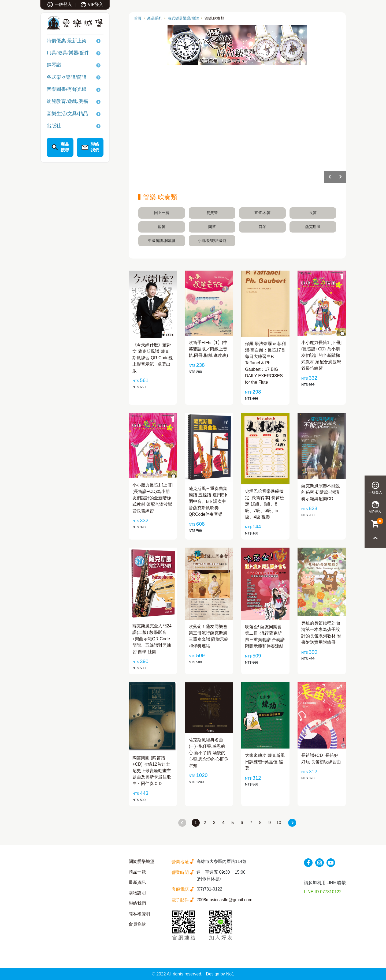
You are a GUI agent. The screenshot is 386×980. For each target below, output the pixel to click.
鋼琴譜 (54, 65)
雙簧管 (212, 213)
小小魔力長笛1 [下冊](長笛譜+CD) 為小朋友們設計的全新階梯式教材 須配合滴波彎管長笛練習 (321, 355)
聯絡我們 (137, 903)
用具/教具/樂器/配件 (68, 52)
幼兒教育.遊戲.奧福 (67, 101)
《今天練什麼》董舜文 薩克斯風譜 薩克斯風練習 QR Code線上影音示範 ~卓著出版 (152, 358)
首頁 (138, 18)
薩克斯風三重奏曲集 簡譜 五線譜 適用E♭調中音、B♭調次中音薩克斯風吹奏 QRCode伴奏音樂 (208, 501)
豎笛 (161, 227)
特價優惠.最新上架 (67, 40)
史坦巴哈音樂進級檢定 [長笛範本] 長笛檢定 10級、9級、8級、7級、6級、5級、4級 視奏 (264, 504)
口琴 (262, 227)
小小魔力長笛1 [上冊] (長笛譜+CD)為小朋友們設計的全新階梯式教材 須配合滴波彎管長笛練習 (152, 498)
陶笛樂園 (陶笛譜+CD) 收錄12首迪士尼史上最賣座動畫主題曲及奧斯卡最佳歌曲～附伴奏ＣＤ (151, 770)
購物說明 (137, 893)
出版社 (54, 125)
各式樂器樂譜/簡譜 (67, 77)
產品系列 (154, 18)
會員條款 (137, 924)
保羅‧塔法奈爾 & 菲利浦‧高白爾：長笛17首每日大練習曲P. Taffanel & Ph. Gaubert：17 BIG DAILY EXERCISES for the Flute (265, 362)
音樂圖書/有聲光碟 (67, 89)
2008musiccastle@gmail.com (224, 899)
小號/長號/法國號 (212, 240)
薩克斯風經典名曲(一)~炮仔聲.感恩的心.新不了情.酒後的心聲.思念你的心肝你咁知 (208, 753)
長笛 (313, 213)
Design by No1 (220, 974)
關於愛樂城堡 (141, 861)
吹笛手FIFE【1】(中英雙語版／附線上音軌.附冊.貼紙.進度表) (208, 349)
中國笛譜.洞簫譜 (161, 240)
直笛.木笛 (262, 213)
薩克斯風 (312, 227)
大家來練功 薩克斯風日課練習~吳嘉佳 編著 (265, 761)
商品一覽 (137, 872)
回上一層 (161, 213)
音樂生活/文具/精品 (67, 113)
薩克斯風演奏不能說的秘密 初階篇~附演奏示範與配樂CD (320, 492)
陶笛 (212, 227)
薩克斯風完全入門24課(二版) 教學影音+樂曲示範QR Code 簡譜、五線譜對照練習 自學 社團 (152, 639)
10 (278, 822)
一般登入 (59, 4)
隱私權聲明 (139, 913)
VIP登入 (91, 4)
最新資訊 (137, 882)
